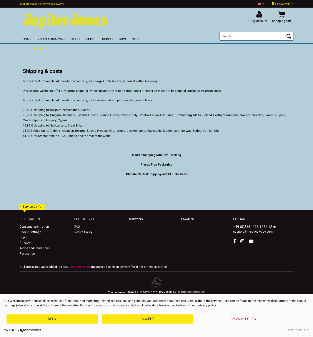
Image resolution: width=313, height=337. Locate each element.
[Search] (288, 36)
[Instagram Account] (242, 241)
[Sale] (135, 39)
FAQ (77, 226)
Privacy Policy (243, 319)
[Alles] (75, 39)
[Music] (90, 39)
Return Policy (83, 232)
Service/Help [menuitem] (282, 4)
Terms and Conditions (35, 248)
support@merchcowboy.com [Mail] (254, 230)
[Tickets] (107, 39)
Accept (148, 319)
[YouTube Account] (251, 241)
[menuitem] (260, 4)
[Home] (27, 39)
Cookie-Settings (30, 232)
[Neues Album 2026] (51, 39)
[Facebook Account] (234, 241)
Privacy (25, 242)
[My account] (260, 14)
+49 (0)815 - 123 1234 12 (253, 226)
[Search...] (256, 36)
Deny (52, 319)
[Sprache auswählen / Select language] (261, 4)
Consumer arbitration (34, 226)
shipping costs (80, 267)
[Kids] (122, 39)
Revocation (27, 253)
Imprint (25, 237)
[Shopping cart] (282, 14)
